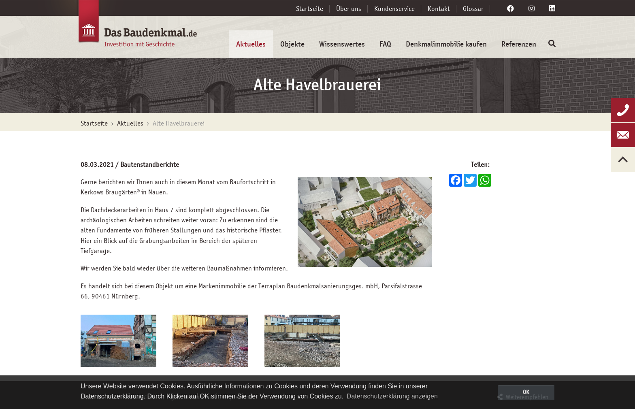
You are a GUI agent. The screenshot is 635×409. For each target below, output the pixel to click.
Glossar (473, 8)
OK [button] (526, 392)
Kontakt (439, 8)
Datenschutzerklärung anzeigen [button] (392, 396)
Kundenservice (394, 8)
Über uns (348, 8)
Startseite (309, 8)
